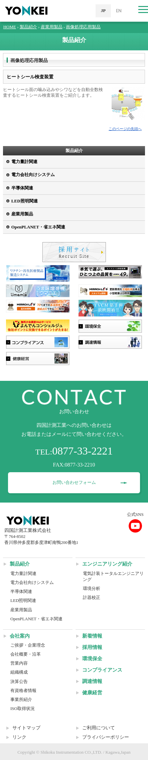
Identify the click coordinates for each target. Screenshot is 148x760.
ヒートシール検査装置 (30, 76)
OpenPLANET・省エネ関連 (38, 226)
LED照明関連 (24, 200)
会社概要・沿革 (25, 654)
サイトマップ (26, 727)
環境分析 (91, 588)
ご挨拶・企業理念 (27, 645)
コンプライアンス (102, 670)
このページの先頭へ (125, 129)
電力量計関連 (24, 161)
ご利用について (98, 727)
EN (119, 10)
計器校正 (91, 597)
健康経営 (92, 692)
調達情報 (92, 681)
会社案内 (20, 636)
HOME (9, 26)
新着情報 (92, 636)
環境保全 (92, 658)
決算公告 (19, 681)
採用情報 (92, 647)
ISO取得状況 (22, 708)
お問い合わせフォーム (74, 482)
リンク (19, 737)
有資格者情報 (23, 690)
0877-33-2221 (82, 451)
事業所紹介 (21, 699)
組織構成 (19, 672)
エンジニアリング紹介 (107, 564)
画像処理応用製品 (83, 26)
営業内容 (19, 663)
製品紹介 (28, 26)
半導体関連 (22, 187)
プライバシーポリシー (105, 737)
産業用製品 (51, 26)
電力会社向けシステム (33, 174)
